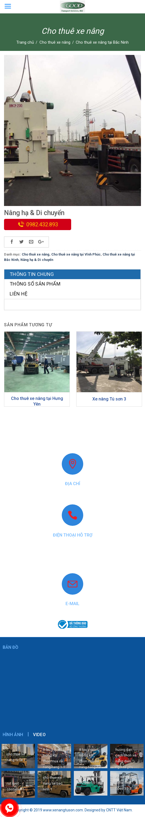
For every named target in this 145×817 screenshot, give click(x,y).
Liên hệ (19, 294)
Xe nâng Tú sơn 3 (109, 399)
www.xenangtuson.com (73, 562)
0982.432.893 (42, 224)
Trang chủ (25, 42)
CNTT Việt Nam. (119, 810)
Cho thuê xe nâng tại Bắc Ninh (102, 42)
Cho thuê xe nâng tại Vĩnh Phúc (76, 254)
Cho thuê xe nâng (54, 42)
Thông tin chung (32, 274)
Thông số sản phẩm (35, 284)
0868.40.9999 (72, 554)
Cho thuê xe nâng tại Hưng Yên (37, 401)
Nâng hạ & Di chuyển (36, 260)
